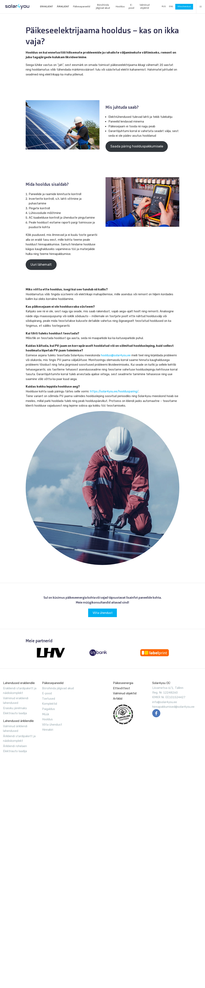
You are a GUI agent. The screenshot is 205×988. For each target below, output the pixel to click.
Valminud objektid (144, 6)
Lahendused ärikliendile (18, 721)
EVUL (123, 714)
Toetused (48, 698)
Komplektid (49, 704)
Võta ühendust (184, 6)
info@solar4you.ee (164, 702)
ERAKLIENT (46, 6)
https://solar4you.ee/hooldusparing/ (114, 391)
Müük (45, 714)
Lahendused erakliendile (19, 683)
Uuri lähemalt (41, 264)
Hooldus (120, 6)
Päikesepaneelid (81, 6)
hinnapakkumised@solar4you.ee (173, 707)
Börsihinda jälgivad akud (103, 6)
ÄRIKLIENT (63, 6)
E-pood (131, 6)
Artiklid (117, 698)
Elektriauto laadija (15, 713)
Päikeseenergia (123, 683)
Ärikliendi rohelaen (15, 746)
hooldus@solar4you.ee (116, 355)
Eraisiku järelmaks (15, 708)
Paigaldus (48, 709)
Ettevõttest (121, 688)
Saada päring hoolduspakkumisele (136, 146)
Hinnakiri (47, 729)
